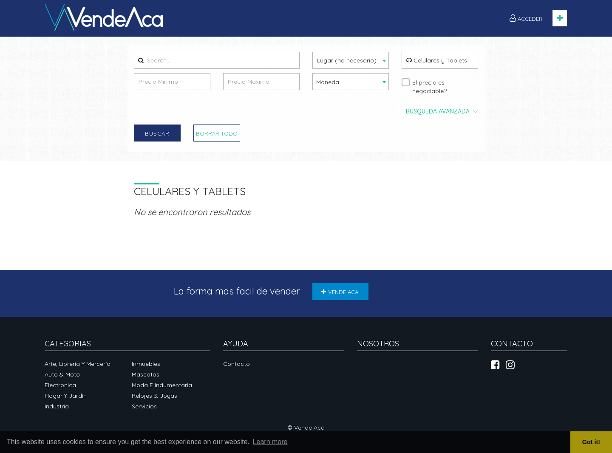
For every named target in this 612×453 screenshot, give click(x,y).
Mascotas (145, 374)
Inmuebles (146, 364)
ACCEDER (526, 18)
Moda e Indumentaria (162, 385)
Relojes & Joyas (154, 395)
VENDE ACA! (340, 292)
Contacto (236, 364)
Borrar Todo (217, 133)
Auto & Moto (62, 374)
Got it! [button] (591, 442)
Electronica (60, 385)
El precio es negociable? (429, 87)
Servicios (144, 406)
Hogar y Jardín (66, 395)
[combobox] (350, 60)
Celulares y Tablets (436, 60)
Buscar (157, 133)
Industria (57, 406)
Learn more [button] (270, 441)
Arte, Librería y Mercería (77, 364)
